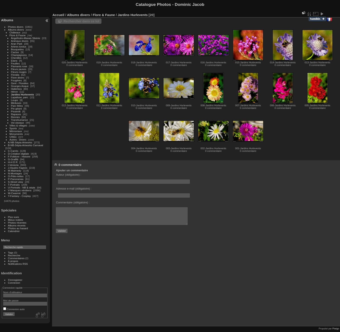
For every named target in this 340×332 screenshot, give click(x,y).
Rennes (15, 117)
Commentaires (16, 258)
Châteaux (15, 32)
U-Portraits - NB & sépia (21, 187)
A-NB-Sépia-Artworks (20, 142)
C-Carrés (13, 150)
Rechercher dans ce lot (81, 21)
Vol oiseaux (17, 122)
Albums (7, 20)
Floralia (15, 74)
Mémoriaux (16, 131)
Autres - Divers (18, 139)
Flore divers (17, 77)
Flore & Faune (18, 35)
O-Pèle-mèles (16, 176)
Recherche (14, 255)
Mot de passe (11, 300)
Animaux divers (19, 40)
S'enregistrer (15, 279)
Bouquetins (17, 49)
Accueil (58, 15)
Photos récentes (17, 222)
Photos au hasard (18, 228)
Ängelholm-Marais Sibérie (25, 38)
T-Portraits (14, 184)
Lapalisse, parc (19, 97)
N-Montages (15, 173)
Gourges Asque (20, 86)
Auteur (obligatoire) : (68, 174)
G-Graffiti (13, 159)
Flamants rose (19, 66)
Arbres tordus (18, 46)
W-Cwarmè (14, 193)
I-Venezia (13, 165)
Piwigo (335, 328)
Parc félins (17, 105)
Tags (10, 252)
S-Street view (15, 181)
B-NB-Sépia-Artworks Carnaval (25, 145)
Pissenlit (16, 111)
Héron (14, 91)
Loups (14, 100)
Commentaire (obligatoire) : (73, 202)
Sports (13, 128)
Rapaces (16, 114)
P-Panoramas (16, 179)
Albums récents (17, 225)
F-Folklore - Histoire (19, 156)
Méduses (16, 102)
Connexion (14, 282)
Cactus (15, 52)
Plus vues (13, 217)
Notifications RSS (18, 263)
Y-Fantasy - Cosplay (19, 196)
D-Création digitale (18, 153)
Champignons (19, 55)
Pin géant (16, 108)
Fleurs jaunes (18, 69)
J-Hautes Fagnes (18, 167)
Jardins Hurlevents (22, 94)
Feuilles (15, 63)
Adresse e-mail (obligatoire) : (74, 188)
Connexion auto (14, 309)
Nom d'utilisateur (12, 292)
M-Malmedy (14, 170)
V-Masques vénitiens (20, 190)
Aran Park (16, 43)
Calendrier (14, 231)
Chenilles (16, 57)
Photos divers (15, 26)
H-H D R (13, 162)
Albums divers (16, 29)
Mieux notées (15, 219)
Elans (14, 60)
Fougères (16, 80)
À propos (13, 261)
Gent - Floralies (19, 83)
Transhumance (19, 119)
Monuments (16, 133)
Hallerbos (16, 88)
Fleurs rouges (19, 71)
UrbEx (13, 136)
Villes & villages (18, 125)
